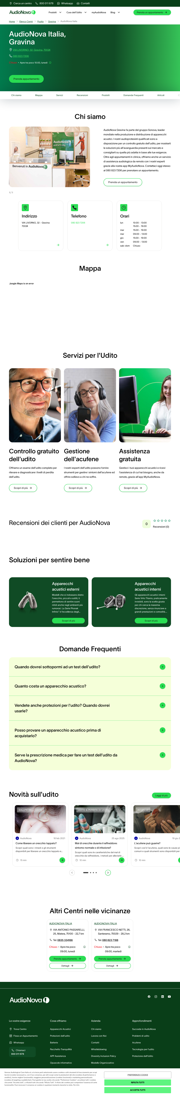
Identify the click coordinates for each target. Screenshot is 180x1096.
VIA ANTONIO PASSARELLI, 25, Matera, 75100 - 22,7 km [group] (69, 931)
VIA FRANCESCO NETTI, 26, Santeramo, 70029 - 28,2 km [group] (114, 931)
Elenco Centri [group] (26, 21)
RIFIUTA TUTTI (137, 1082)
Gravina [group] (52, 21)
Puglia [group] (40, 21)
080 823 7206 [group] (21, 56)
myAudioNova (99, 12)
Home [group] (12, 21)
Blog (116, 12)
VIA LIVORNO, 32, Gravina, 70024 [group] (31, 50)
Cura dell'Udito (77, 12)
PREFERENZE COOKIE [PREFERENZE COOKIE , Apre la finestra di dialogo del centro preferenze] (138, 1075)
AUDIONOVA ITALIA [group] (60, 923)
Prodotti (55, 12)
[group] (20, 3)
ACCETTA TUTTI (137, 1090)
